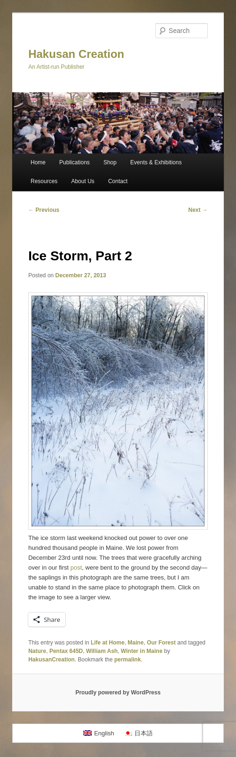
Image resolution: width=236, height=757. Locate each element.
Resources (44, 181)
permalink (127, 659)
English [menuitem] (104, 733)
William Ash (102, 651)
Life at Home (108, 642)
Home (38, 162)
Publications (74, 162)
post (76, 567)
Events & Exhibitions (155, 162)
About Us (82, 181)
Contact (117, 181)
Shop (110, 162)
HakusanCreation (51, 659)
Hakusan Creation (76, 54)
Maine (136, 642)
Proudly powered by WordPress (117, 692)
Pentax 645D (66, 651)
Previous (43, 210)
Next (197, 210)
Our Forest (161, 642)
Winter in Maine (142, 651)
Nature (37, 651)
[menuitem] (99, 733)
